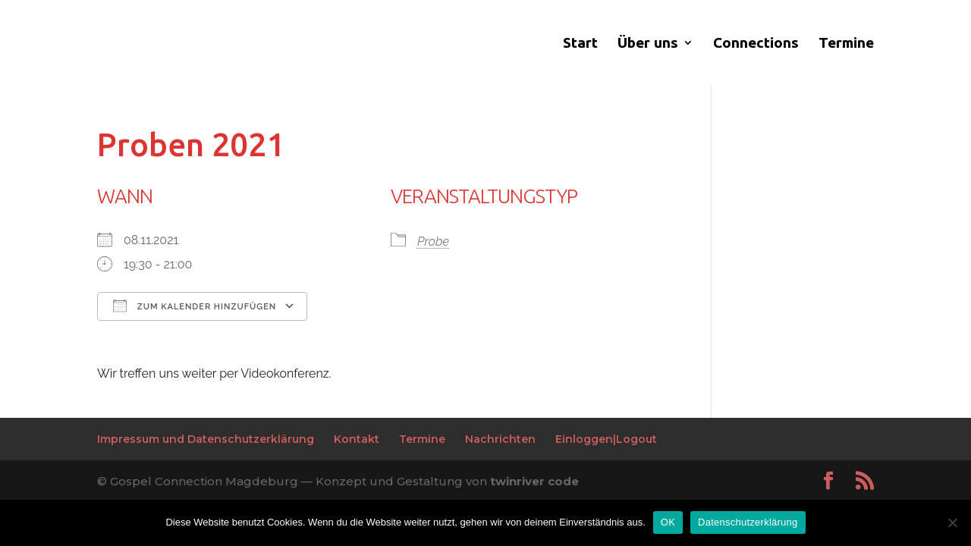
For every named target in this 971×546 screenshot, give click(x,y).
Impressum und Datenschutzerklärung (205, 439)
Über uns (647, 44)
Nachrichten (500, 439)
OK (668, 522)
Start (580, 44)
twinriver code (534, 481)
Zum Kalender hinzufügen (194, 305)
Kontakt (356, 439)
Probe (433, 241)
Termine (846, 44)
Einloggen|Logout (606, 439)
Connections (756, 44)
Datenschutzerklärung (747, 522)
